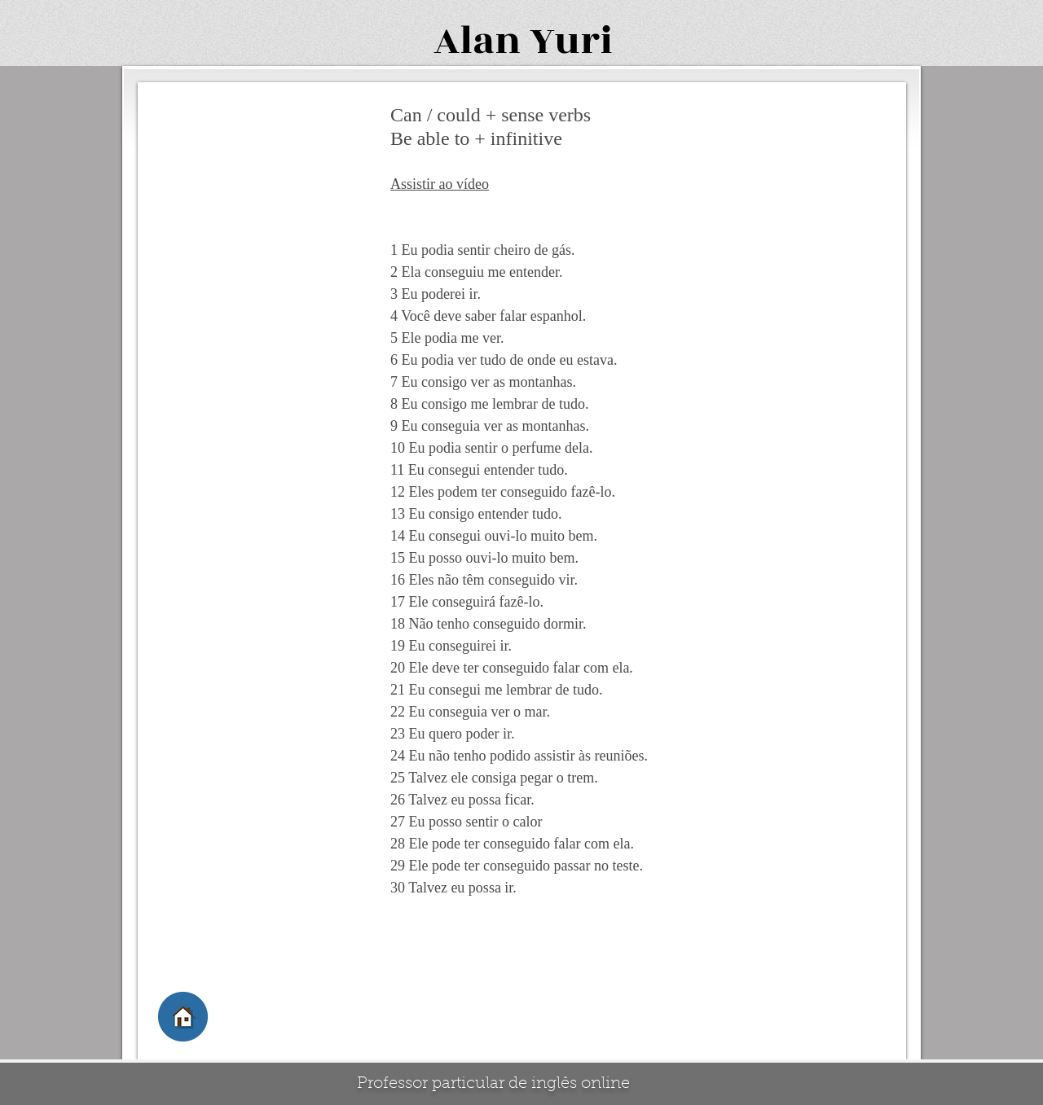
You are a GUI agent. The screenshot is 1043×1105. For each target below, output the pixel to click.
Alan (477, 41)
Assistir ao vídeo (439, 184)
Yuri (571, 41)
